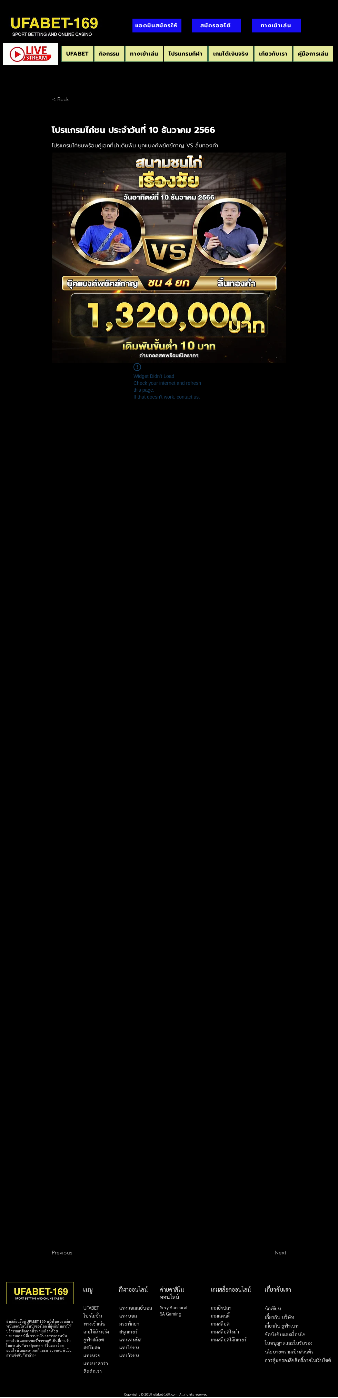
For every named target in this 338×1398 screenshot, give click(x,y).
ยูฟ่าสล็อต (93, 1339)
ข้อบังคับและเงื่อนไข (285, 1334)
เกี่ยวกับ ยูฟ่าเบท (282, 1326)
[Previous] (74, 1253)
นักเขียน (273, 1308)
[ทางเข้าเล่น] (276, 25)
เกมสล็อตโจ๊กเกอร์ (229, 1339)
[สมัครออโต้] (216, 25)
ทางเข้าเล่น (94, 1323)
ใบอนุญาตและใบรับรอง (288, 1343)
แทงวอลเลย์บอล (135, 1308)
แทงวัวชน (129, 1355)
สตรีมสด (91, 1347)
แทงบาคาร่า (95, 1363)
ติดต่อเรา (92, 1371)
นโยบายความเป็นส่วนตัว (289, 1352)
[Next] (269, 1253)
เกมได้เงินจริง (96, 1331)
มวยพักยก (129, 1323)
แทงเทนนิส (130, 1339)
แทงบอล (128, 1315)
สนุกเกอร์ (128, 1331)
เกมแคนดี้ (220, 1315)
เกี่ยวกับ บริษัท (279, 1317)
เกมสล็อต (220, 1323)
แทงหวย (91, 1355)
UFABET (91, 1308)
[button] (186, 54)
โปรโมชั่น (92, 1315)
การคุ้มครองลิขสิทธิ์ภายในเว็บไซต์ (298, 1360)
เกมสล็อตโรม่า (225, 1331)
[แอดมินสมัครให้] (156, 25)
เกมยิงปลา (221, 1308)
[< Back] (75, 99)
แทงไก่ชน (129, 1347)
